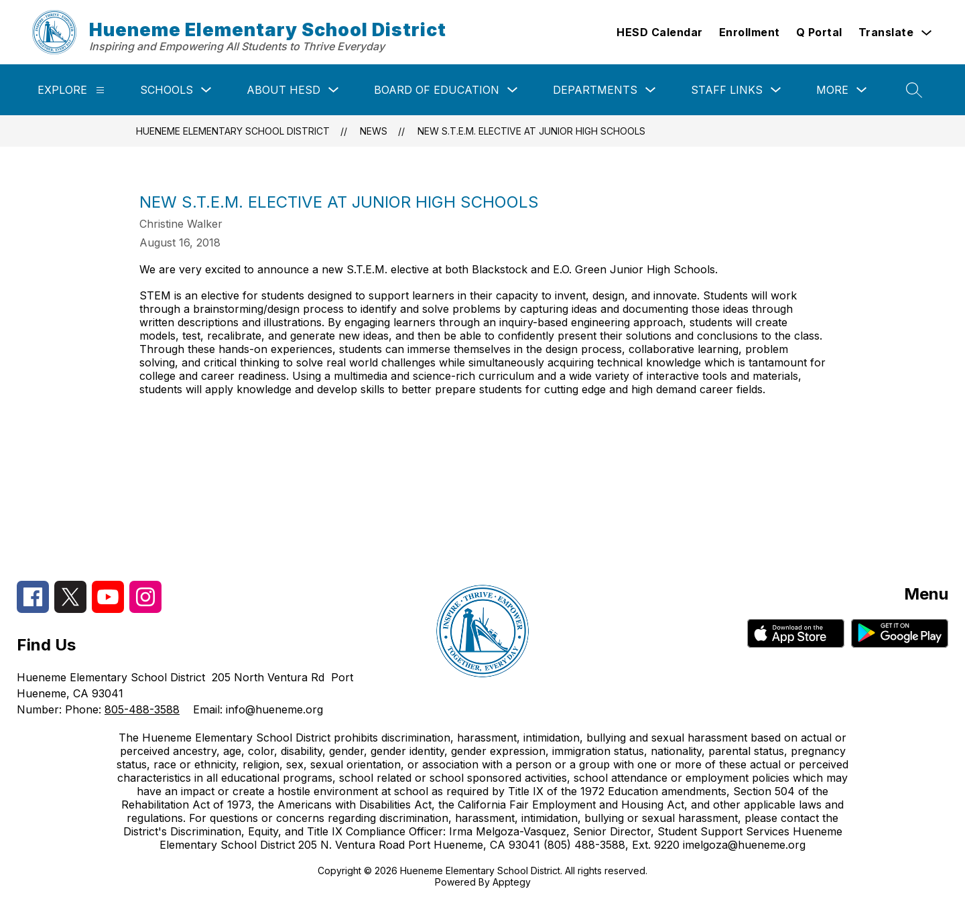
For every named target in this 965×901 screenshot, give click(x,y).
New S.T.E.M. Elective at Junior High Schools (531, 131)
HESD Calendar (660, 32)
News (373, 131)
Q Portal (819, 32)
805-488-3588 (142, 709)
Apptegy (512, 882)
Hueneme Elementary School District (233, 131)
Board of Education (436, 89)
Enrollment (749, 32)
